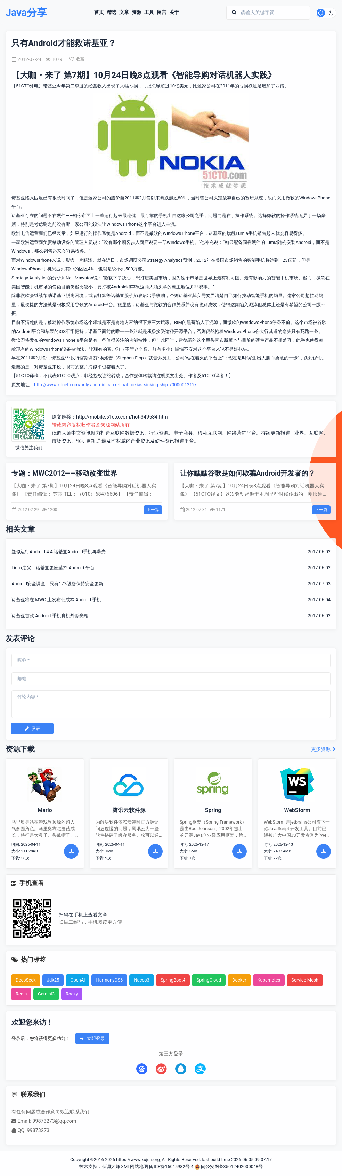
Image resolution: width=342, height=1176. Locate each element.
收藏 (76, 59)
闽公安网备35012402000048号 (229, 1166)
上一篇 (153, 509)
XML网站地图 (134, 1166)
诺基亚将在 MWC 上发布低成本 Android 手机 (56, 599)
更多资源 (323, 749)
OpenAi (77, 980)
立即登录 (92, 1038)
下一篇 (321, 509)
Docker (239, 980)
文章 (124, 12)
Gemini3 (46, 993)
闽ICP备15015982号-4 (171, 1166)
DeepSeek (26, 980)
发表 (32, 728)
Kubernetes (269, 980)
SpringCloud (208, 980)
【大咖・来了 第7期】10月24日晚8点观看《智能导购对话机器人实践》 (143, 75)
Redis (21, 993)
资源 (136, 12)
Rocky (72, 993)
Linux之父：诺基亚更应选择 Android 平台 (53, 567)
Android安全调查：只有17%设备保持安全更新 (57, 583)
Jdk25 (53, 980)
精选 (111, 12)
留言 (161, 12)
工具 (149, 12)
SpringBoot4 (173, 980)
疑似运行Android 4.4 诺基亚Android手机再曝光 (58, 551)
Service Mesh (304, 980)
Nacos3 (141, 980)
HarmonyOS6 (109, 980)
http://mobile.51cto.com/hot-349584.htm (122, 417)
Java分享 (26, 13)
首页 (99, 12)
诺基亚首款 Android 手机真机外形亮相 (49, 615)
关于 (174, 12)
